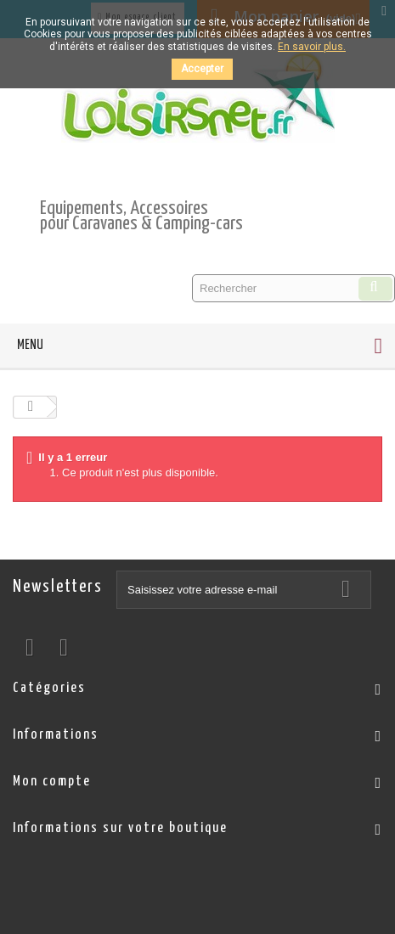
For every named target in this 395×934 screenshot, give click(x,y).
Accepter (202, 69)
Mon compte (52, 781)
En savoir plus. (312, 47)
